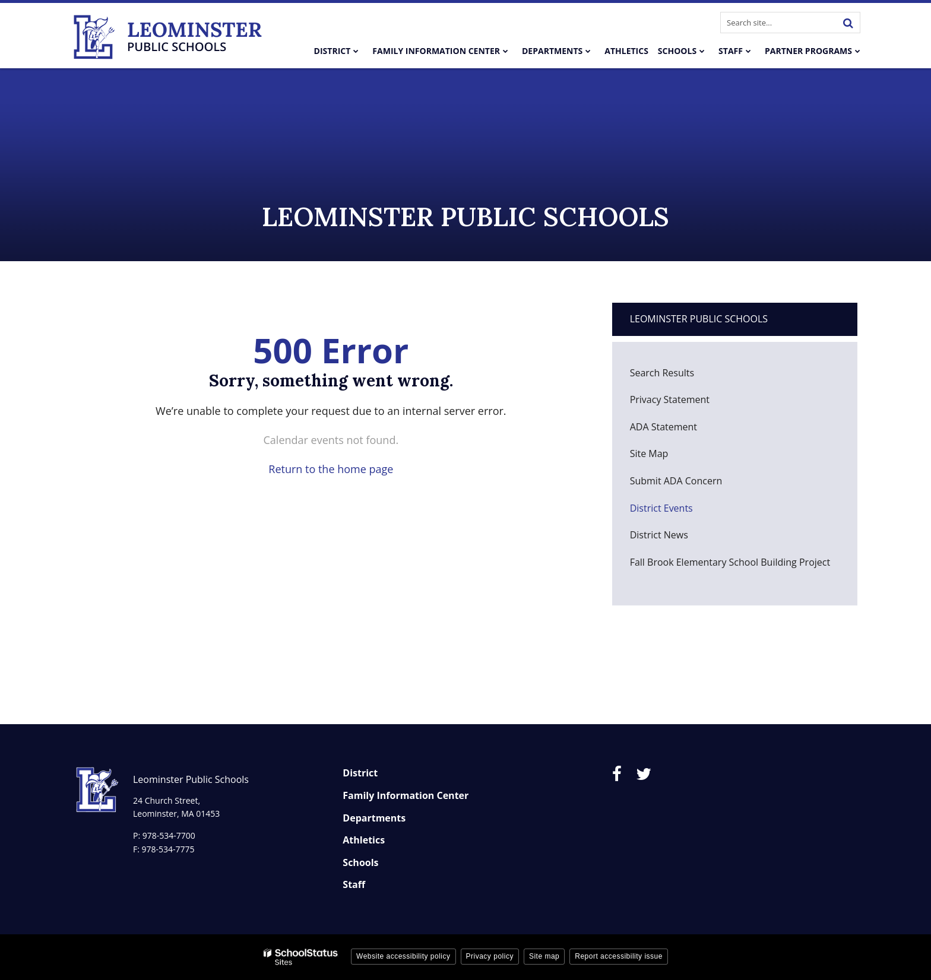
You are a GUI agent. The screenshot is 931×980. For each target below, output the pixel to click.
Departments (374, 817)
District (360, 772)
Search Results (662, 372)
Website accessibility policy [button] (403, 956)
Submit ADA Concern (676, 480)
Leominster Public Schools (699, 318)
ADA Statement (663, 426)
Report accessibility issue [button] (619, 956)
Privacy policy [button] (490, 956)
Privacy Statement (670, 399)
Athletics (364, 839)
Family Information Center (405, 795)
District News (659, 534)
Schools (360, 862)
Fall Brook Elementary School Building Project (730, 562)
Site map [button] (544, 956)
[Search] (848, 22)
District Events (661, 508)
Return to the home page (330, 469)
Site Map (649, 453)
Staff (354, 884)
